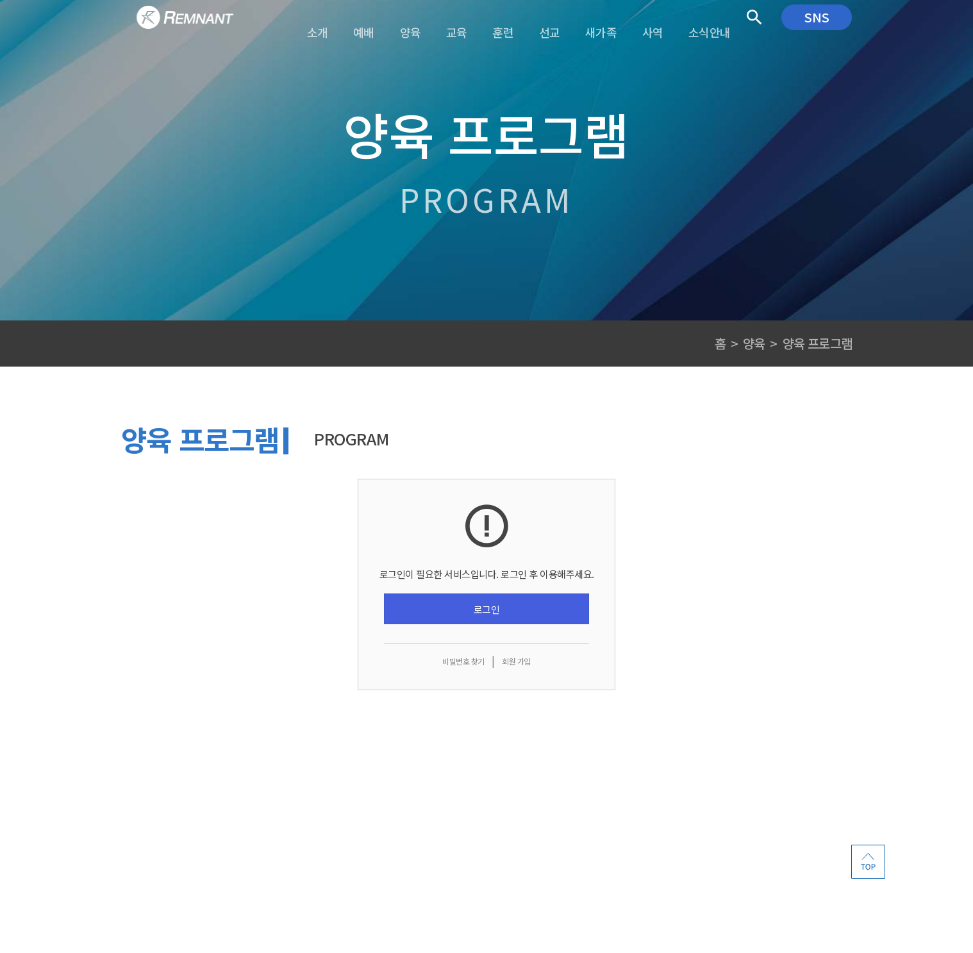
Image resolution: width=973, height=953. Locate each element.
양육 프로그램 (817, 343)
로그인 (487, 609)
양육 (754, 343)
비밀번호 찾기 (463, 661)
